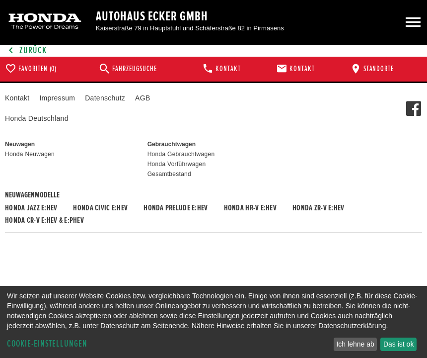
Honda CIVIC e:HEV (100, 208)
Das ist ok (398, 344)
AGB (142, 98)
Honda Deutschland (37, 118)
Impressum (57, 98)
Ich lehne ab (355, 344)
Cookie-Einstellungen (47, 344)
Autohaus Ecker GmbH (152, 16)
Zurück (26, 50)
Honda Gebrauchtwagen (181, 154)
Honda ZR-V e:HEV (318, 208)
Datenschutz (105, 98)
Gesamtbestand (169, 174)
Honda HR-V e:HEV (250, 208)
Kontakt (17, 98)
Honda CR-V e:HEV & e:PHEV (44, 220)
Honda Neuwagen (30, 154)
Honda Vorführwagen (176, 164)
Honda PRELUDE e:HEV (175, 208)
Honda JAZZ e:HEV (31, 208)
